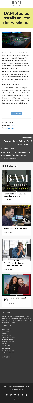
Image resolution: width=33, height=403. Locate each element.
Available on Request (7, 339)
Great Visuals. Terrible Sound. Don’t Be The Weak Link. (15, 264)
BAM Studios (10, 128)
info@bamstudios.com (8, 352)
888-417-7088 (6, 350)
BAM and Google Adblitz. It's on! (18, 141)
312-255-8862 (6, 348)
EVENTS (14, 125)
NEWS (18, 144)
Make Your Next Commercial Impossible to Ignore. (15, 195)
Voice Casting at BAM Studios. (15, 228)
